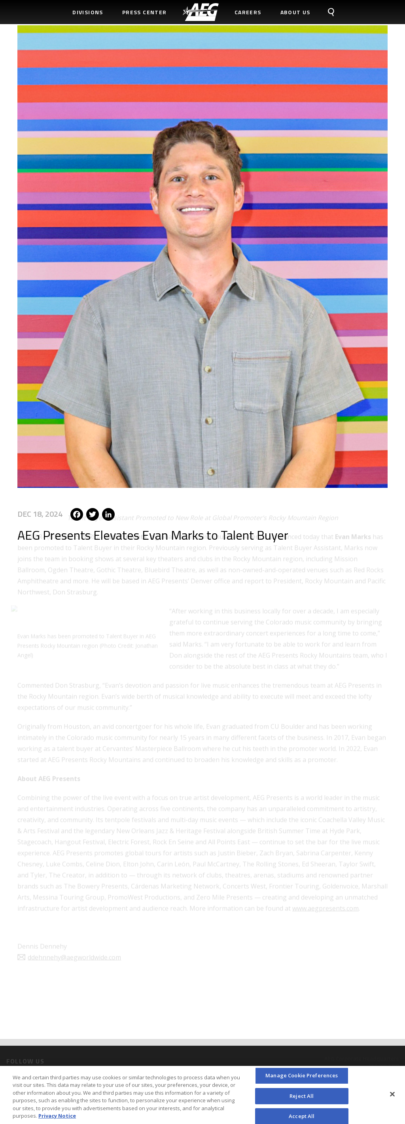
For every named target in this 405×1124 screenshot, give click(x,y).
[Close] (392, 1096)
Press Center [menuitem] (144, 12)
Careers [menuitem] (248, 12)
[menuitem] (200, 12)
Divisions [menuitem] (87, 12)
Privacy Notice (57, 1118)
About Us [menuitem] (295, 12)
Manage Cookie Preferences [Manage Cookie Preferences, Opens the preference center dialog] (301, 1077)
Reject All (302, 1097)
